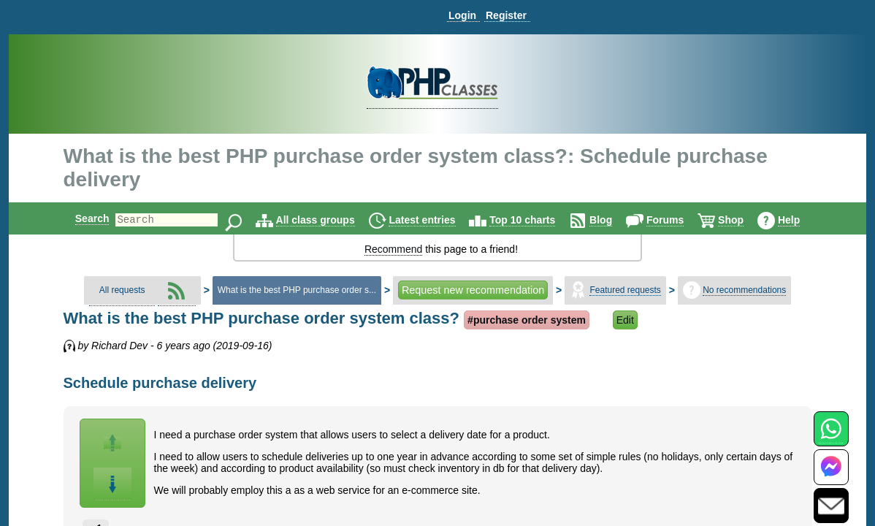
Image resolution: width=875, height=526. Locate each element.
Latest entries (434, 220)
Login (462, 15)
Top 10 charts (535, 220)
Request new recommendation (473, 290)
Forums (677, 220)
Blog (613, 220)
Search (80, 218)
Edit (625, 320)
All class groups (328, 220)
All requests (122, 290)
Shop (743, 220)
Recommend (393, 249)
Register (506, 15)
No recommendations (744, 290)
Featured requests (624, 290)
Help (801, 220)
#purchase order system (526, 320)
